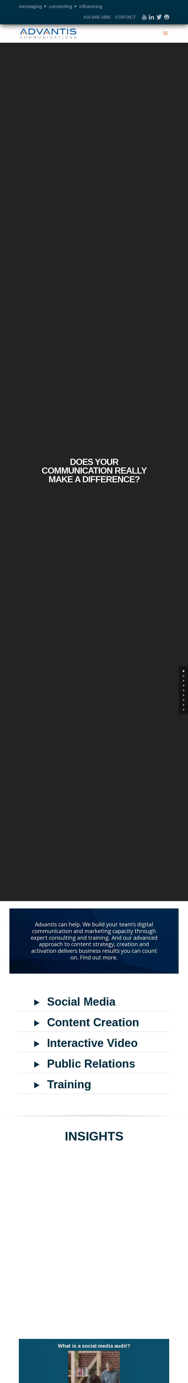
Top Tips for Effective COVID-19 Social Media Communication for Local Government (132, 1224)
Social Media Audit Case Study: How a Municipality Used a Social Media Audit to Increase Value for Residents (53, 1227)
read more (78, 1312)
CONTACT (125, 17)
